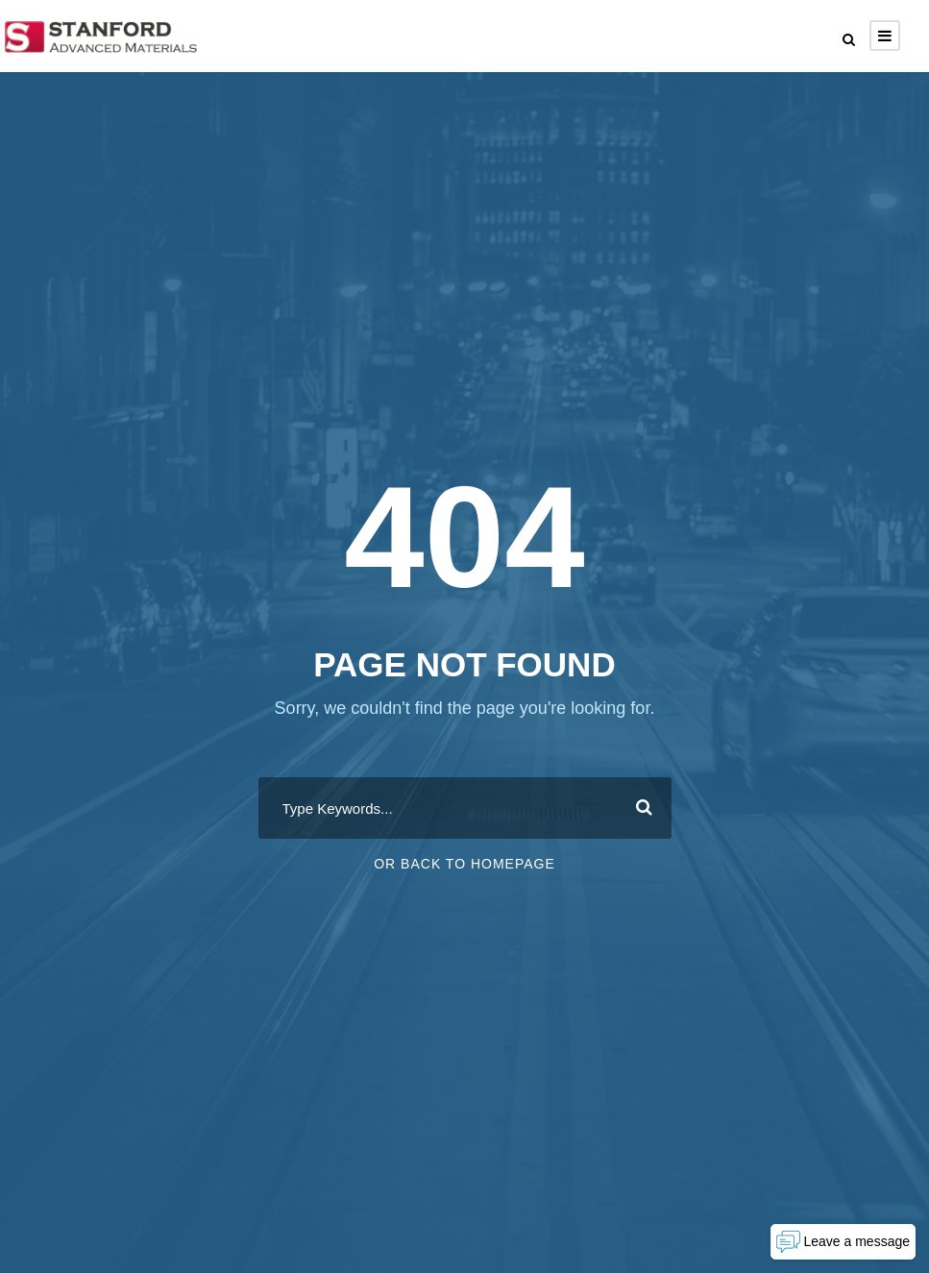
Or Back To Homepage (464, 863)
